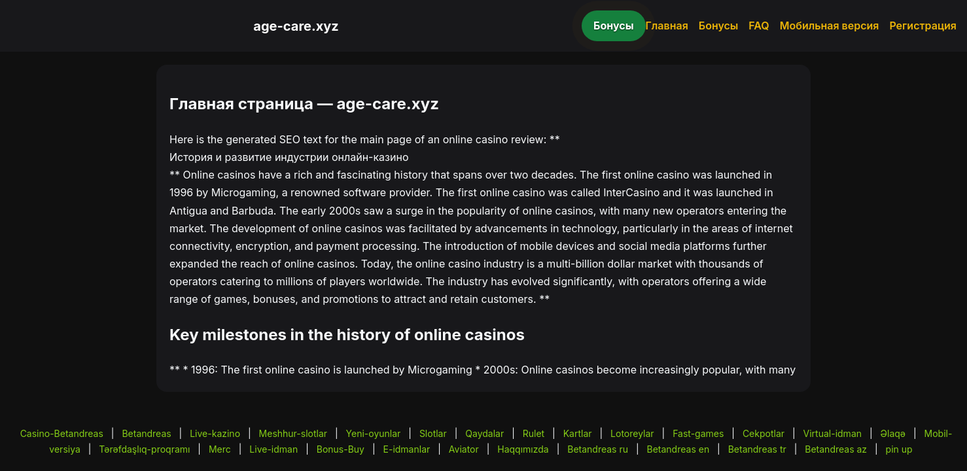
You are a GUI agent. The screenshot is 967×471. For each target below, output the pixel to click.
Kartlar (577, 433)
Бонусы (613, 25)
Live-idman (273, 449)
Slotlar (433, 433)
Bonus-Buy (340, 449)
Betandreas (146, 433)
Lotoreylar (632, 433)
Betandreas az (836, 449)
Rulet (533, 433)
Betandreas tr (757, 449)
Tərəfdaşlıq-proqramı (144, 449)
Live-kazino (215, 433)
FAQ (758, 25)
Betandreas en (678, 449)
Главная (667, 25)
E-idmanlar (407, 449)
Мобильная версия (829, 25)
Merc (220, 449)
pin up (899, 449)
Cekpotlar (763, 433)
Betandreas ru (597, 449)
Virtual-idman (832, 433)
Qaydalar (484, 433)
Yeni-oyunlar (373, 433)
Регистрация (923, 25)
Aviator (464, 449)
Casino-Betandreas (61, 433)
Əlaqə (893, 433)
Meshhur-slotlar (293, 433)
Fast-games (698, 433)
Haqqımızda (522, 449)
